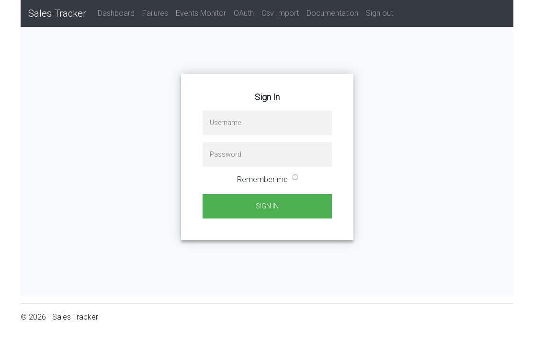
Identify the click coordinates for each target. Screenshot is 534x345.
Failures (155, 13)
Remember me (262, 179)
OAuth (244, 13)
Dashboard (116, 13)
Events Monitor (201, 13)
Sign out (379, 13)
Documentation (332, 13)
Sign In (267, 206)
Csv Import (280, 13)
